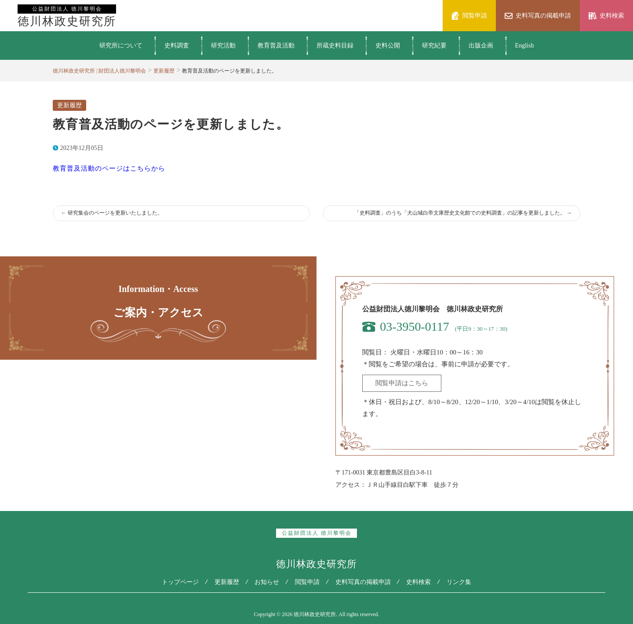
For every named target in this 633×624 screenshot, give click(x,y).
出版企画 (481, 45)
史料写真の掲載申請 (365, 581)
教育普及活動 (276, 45)
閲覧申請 (307, 581)
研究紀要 (434, 45)
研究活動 (223, 45)
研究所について (120, 45)
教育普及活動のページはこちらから (109, 168)
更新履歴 (164, 71)
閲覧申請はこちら (401, 383)
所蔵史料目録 (334, 45)
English (524, 45)
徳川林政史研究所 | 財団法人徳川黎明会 (99, 71)
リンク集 (464, 581)
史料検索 (422, 581)
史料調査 (176, 45)
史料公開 (387, 45)
